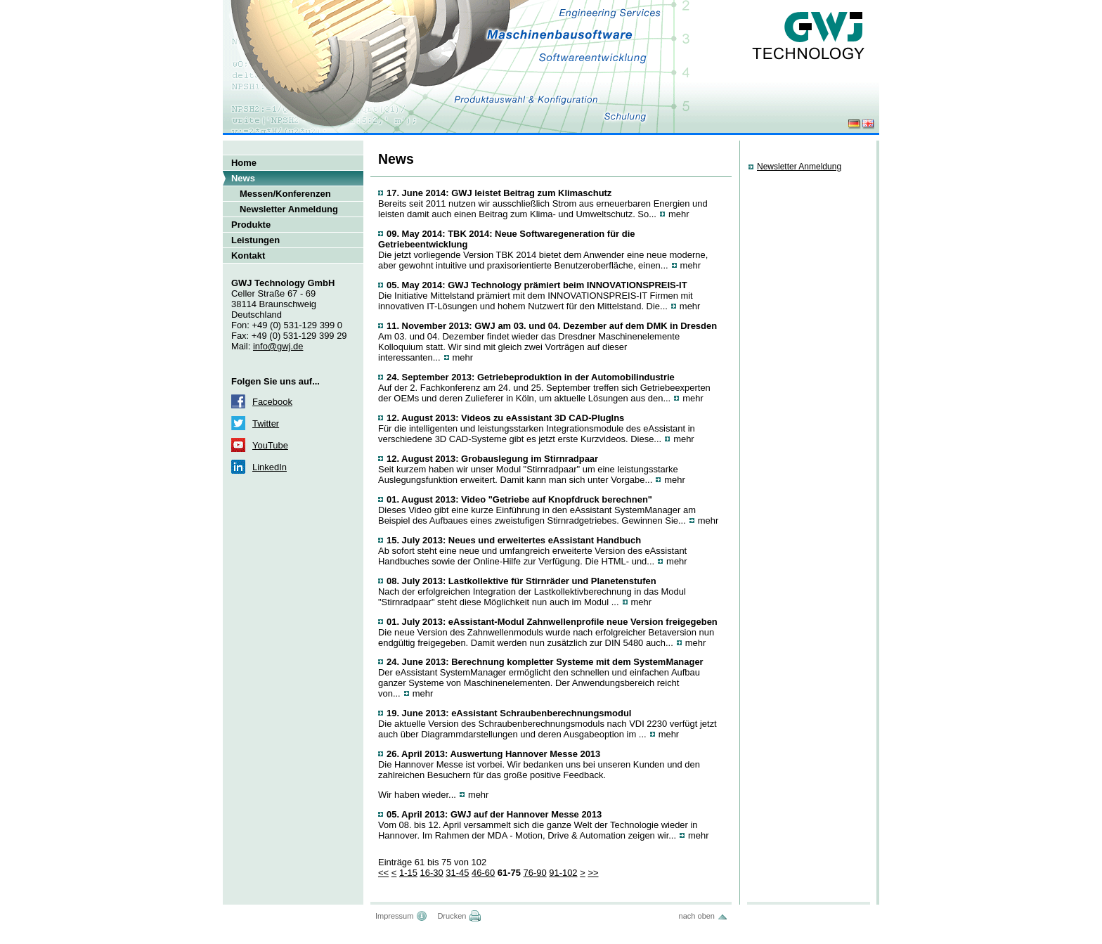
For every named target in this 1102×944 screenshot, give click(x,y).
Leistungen (255, 240)
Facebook (272, 401)
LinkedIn (269, 467)
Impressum (394, 916)
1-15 (408, 872)
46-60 (483, 872)
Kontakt (248, 255)
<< (383, 872)
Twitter (265, 423)
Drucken (451, 916)
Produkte (251, 224)
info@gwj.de (278, 346)
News (243, 178)
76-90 (534, 872)
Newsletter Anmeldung (289, 209)
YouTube (270, 445)
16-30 (431, 872)
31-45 (457, 872)
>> (593, 872)
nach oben (697, 916)
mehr (678, 214)
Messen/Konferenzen (285, 193)
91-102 (563, 872)
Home (244, 162)
